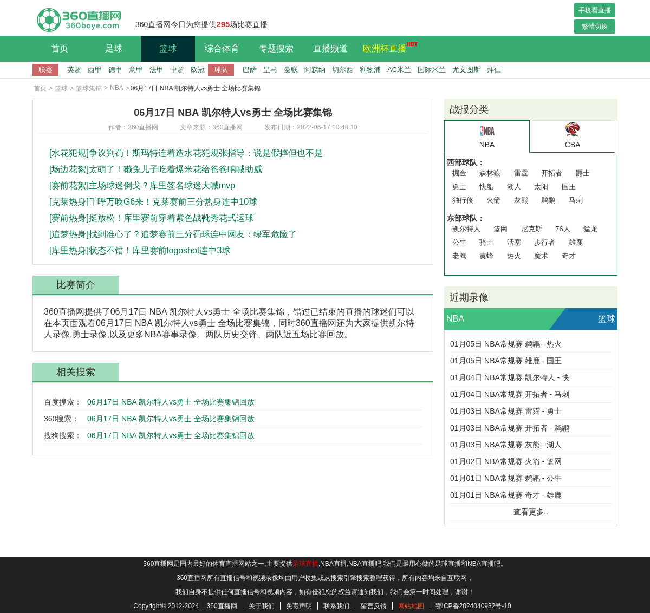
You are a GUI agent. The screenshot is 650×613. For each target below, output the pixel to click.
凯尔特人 (466, 229)
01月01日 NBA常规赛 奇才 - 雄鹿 (506, 495)
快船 (486, 186)
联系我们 (336, 606)
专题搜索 (276, 48)
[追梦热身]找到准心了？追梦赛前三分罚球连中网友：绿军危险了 (173, 234)
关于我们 (262, 606)
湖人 (514, 186)
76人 (562, 229)
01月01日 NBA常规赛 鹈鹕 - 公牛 (506, 478)
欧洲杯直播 (387, 47)
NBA (116, 88)
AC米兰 (399, 70)
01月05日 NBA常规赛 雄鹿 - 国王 (506, 360)
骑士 (486, 242)
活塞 (514, 242)
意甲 (136, 70)
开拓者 (551, 173)
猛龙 (590, 229)
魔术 (541, 256)
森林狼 (489, 173)
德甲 (115, 70)
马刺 (576, 200)
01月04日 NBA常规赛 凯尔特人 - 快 (509, 377)
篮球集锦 (89, 88)
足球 (113, 48)
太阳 (541, 186)
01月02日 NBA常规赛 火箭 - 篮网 (506, 461)
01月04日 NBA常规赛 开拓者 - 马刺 (509, 394)
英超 (74, 70)
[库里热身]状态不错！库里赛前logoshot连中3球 (139, 250)
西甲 (95, 70)
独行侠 (462, 200)
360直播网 (222, 606)
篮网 (500, 229)
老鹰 (459, 256)
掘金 (459, 173)
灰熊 (521, 200)
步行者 (544, 242)
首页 (59, 48)
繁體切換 (595, 26)
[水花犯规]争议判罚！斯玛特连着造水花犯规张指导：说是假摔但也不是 (186, 153)
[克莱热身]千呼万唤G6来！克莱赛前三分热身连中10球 (153, 201)
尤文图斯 (466, 70)
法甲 (157, 70)
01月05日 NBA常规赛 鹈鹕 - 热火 (506, 344)
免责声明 (299, 606)
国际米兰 (432, 70)
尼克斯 (531, 229)
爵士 (583, 173)
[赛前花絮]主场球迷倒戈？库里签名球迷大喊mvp (142, 185)
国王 (569, 186)
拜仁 (494, 70)
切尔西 (342, 70)
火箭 (493, 200)
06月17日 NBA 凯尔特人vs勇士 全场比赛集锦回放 (171, 401)
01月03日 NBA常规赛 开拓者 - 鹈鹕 (509, 427)
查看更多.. (531, 511)
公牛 (459, 242)
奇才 (569, 256)
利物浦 (370, 70)
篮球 (168, 48)
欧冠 (198, 70)
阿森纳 (315, 70)
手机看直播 (594, 10)
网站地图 (411, 606)
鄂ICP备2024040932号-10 (473, 606)
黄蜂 (486, 256)
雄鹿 (576, 242)
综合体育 (222, 48)
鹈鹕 (548, 200)
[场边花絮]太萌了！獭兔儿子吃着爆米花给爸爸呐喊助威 (155, 169)
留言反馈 (374, 606)
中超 (177, 70)
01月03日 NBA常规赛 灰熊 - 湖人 (506, 444)
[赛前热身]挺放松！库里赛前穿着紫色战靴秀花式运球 (151, 218)
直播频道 (330, 48)
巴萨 (250, 70)
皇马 (270, 70)
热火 (514, 256)
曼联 (291, 70)
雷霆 (521, 173)
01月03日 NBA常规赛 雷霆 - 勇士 (506, 411)
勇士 (459, 186)
